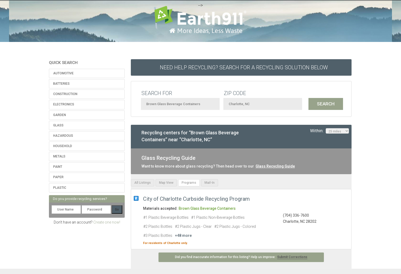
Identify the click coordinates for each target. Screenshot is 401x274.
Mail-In (209, 183)
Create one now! (106, 222)
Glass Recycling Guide (275, 166)
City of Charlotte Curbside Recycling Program (196, 199)
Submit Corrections (292, 257)
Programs (189, 183)
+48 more (183, 235)
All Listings (142, 183)
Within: (329, 131)
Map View (166, 183)
